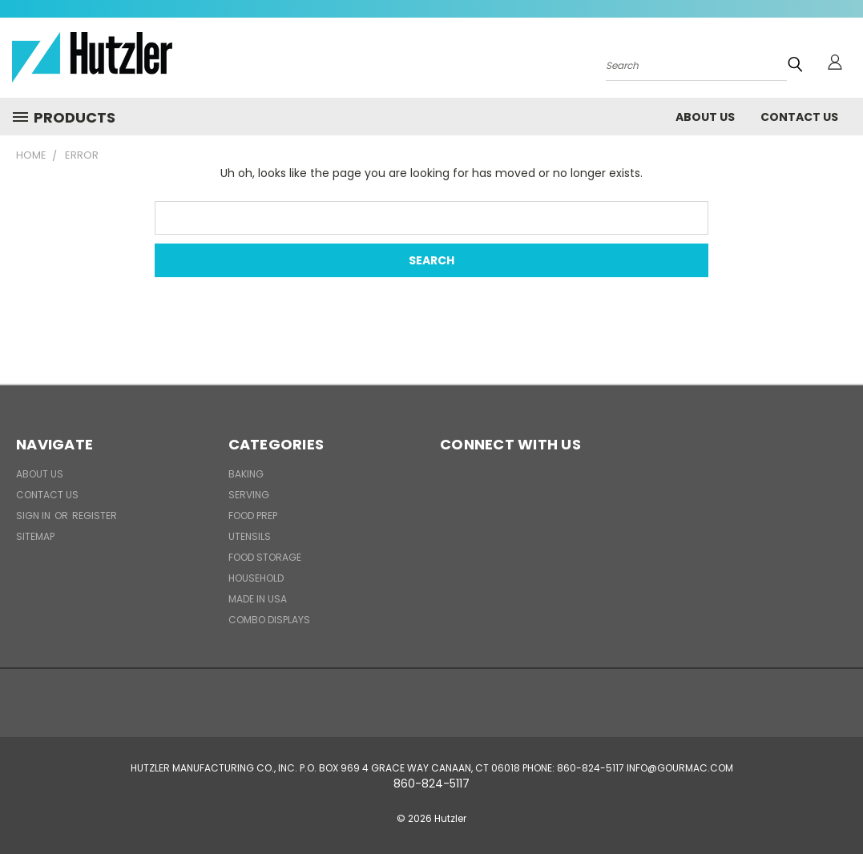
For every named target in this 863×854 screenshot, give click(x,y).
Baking (246, 474)
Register (94, 515)
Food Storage (264, 557)
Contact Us (799, 117)
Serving (248, 495)
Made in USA (257, 599)
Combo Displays (269, 619)
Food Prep (252, 515)
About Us (705, 117)
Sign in (34, 515)
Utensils (249, 536)
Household (256, 578)
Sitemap (35, 536)
